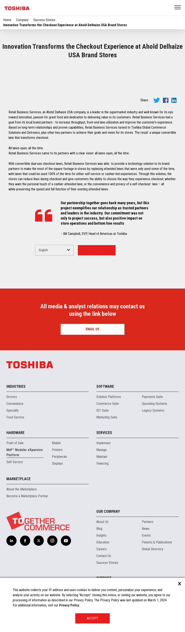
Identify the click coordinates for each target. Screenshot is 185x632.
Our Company (108, 511)
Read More (96, 250)
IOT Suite (102, 410)
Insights (101, 535)
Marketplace (18, 479)
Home (7, 20)
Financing (102, 463)
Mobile (56, 443)
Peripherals (59, 457)
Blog (99, 529)
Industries (16, 386)
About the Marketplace (21, 489)
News (145, 529)
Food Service (15, 417)
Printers (57, 450)
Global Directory (152, 549)
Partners (147, 522)
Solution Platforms (108, 397)
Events (146, 535)
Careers (101, 549)
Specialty (12, 410)
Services (104, 432)
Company (22, 20)
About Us (102, 522)
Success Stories (44, 20)
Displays (57, 463)
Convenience (14, 404)
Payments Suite (152, 397)
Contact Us (103, 556)
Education (102, 542)
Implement (103, 443)
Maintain (101, 457)
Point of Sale (15, 443)
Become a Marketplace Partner (27, 496)
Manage (101, 450)
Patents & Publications (157, 542)
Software (105, 386)
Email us (92, 329)
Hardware (15, 432)
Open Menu (178, 7)
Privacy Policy (69, 605)
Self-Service (14, 462)
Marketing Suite (106, 417)
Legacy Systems (153, 410)
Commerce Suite (107, 404)
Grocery (11, 397)
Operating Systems (154, 404)
